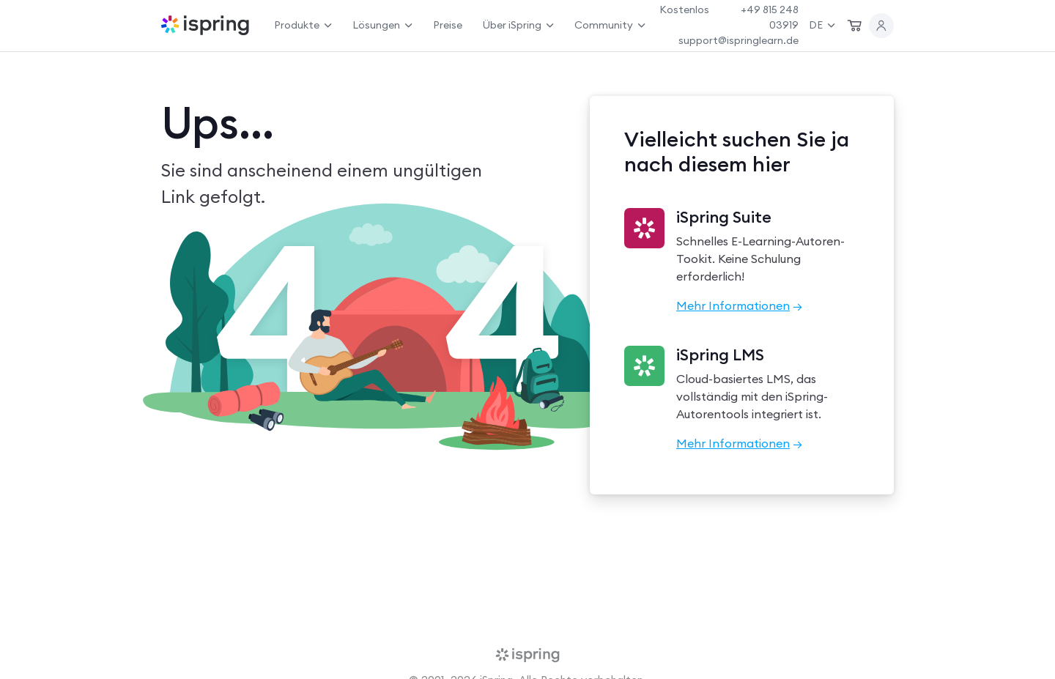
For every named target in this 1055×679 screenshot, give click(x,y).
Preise (447, 24)
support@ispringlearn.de (738, 40)
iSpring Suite (723, 217)
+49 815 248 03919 (770, 17)
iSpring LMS (720, 355)
